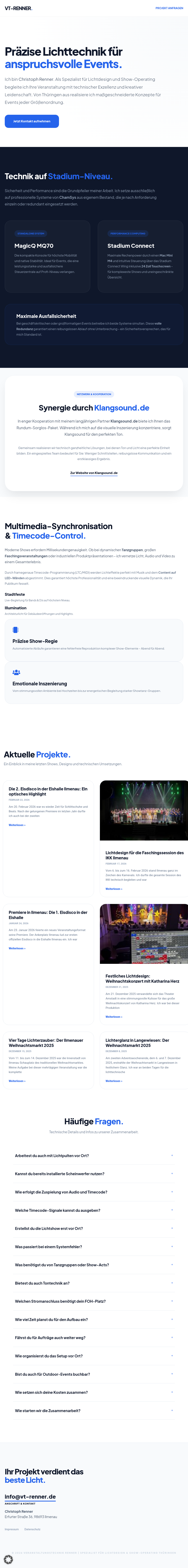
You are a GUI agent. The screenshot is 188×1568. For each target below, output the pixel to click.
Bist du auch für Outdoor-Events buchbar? (52, 1374)
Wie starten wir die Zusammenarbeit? (47, 1410)
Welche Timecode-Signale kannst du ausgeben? (57, 1210)
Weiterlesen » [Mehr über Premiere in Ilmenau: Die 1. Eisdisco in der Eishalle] (17, 948)
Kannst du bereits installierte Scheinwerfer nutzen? (59, 1173)
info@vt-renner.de (30, 1496)
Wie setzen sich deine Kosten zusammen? (51, 1392)
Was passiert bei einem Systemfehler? (48, 1246)
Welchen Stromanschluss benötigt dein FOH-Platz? (60, 1301)
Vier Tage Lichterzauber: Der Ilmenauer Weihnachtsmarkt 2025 (46, 1043)
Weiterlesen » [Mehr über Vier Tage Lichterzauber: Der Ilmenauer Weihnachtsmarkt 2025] (17, 1081)
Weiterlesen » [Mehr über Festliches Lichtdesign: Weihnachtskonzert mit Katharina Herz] (114, 1017)
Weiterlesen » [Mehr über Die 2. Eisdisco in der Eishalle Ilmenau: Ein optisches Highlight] (17, 825)
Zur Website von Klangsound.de (94, 473)
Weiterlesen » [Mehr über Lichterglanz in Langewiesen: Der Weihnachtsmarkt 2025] (114, 1081)
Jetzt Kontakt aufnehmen (31, 121)
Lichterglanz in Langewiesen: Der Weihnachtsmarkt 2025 (137, 1043)
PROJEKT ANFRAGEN (169, 8)
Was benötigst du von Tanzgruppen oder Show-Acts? (62, 1264)
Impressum (12, 1529)
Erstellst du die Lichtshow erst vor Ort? (49, 1228)
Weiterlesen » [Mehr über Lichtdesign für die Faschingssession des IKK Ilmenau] (114, 889)
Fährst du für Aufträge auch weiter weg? (50, 1337)
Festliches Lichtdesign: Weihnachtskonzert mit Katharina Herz (142, 978)
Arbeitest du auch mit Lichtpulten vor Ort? (52, 1155)
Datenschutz (32, 1529)
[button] (8, 1559)
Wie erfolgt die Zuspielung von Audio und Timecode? (61, 1192)
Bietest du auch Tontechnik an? (42, 1283)
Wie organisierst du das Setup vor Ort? (49, 1356)
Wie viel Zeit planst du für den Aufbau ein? (51, 1319)
